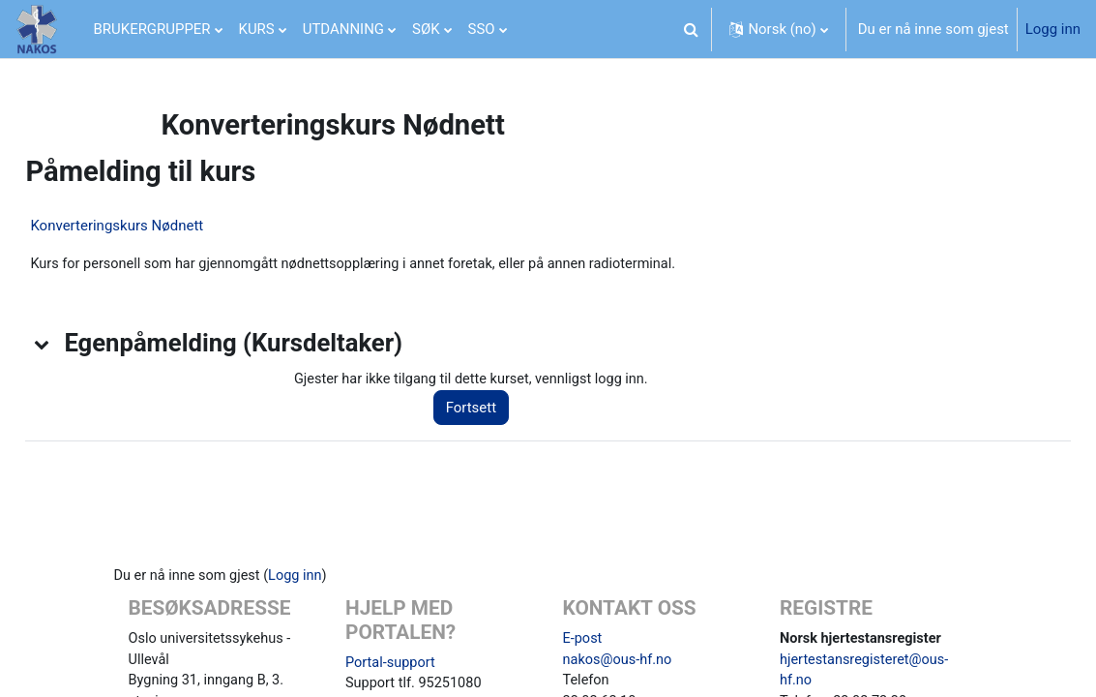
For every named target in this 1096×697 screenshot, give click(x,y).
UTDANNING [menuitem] (343, 29)
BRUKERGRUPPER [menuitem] (152, 29)
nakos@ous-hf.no (619, 662)
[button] (690, 29)
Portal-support (391, 665)
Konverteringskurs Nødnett (160, 225)
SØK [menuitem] (426, 29)
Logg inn (1053, 29)
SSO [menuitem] (481, 29)
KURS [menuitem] (257, 29)
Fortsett (498, 408)
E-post (583, 641)
